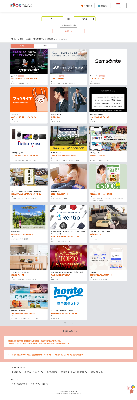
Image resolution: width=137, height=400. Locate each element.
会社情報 (16, 372)
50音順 (45, 46)
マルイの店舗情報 (19, 384)
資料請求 (65, 372)
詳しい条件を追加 (68, 25)
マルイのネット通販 (39, 384)
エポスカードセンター (33, 372)
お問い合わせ (97, 372)
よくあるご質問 (80, 372)
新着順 (22, 46)
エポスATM (52, 372)
